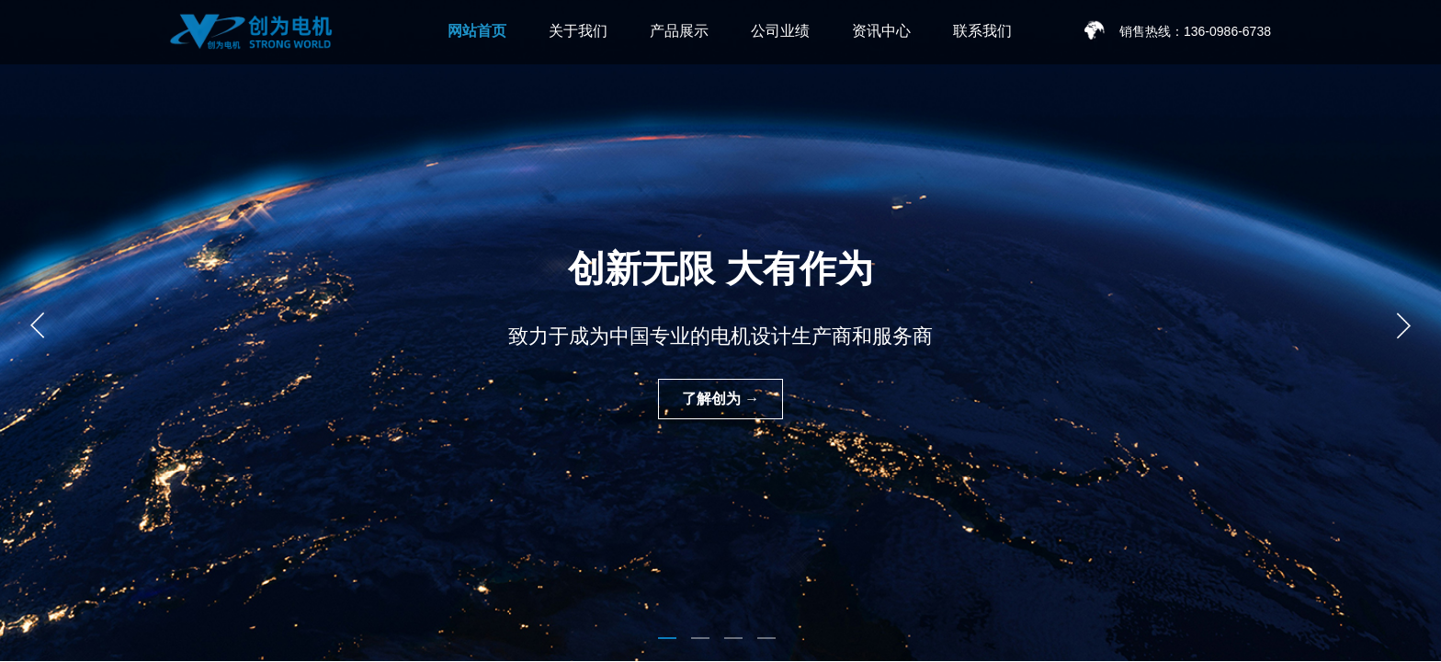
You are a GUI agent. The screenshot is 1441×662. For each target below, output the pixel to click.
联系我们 (982, 31)
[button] (667, 638)
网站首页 (477, 31)
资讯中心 (881, 31)
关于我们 (578, 31)
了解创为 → (720, 398)
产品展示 (679, 31)
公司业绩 (780, 31)
